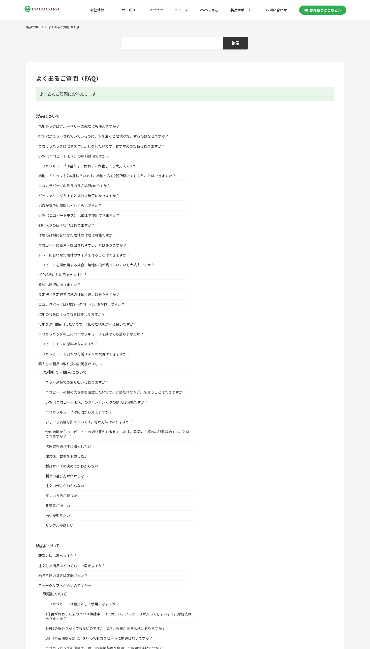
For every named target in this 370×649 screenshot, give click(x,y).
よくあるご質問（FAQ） (66, 27)
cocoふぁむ (209, 10)
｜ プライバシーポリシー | (70, 608)
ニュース (181, 10)
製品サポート (241, 10)
